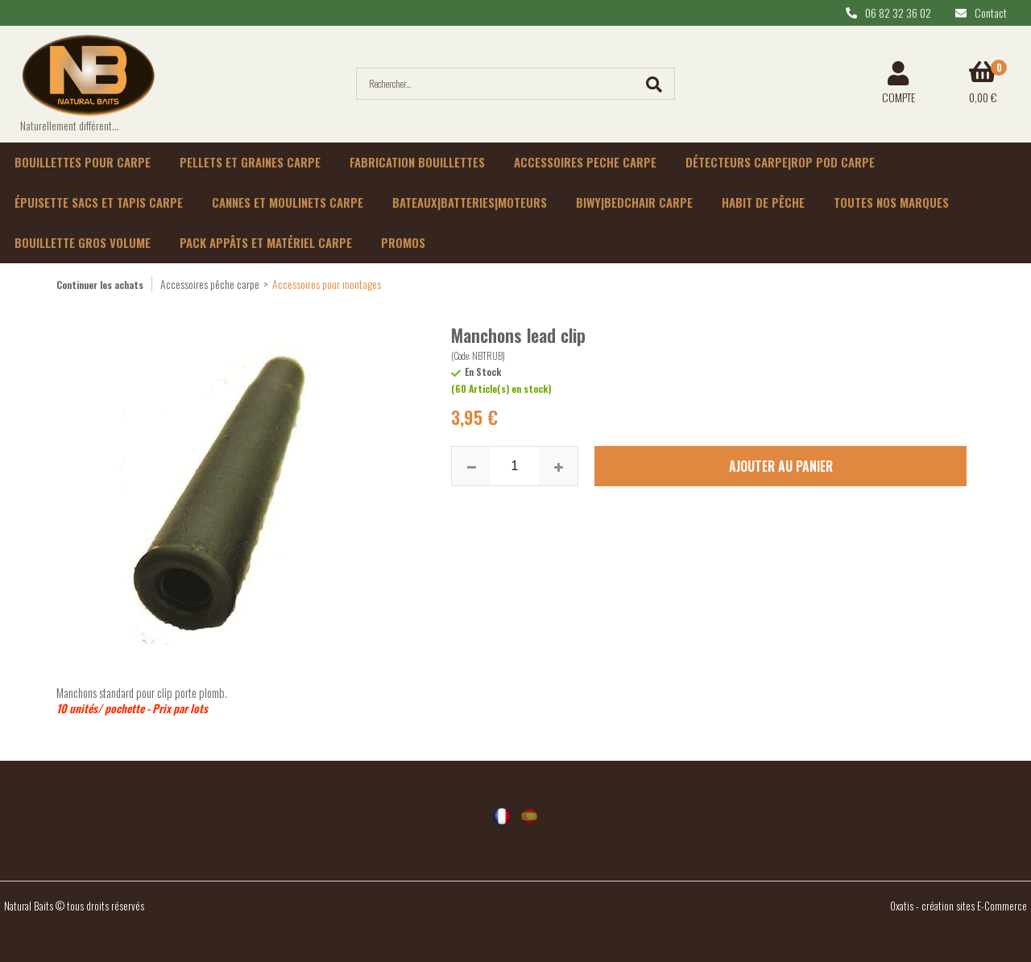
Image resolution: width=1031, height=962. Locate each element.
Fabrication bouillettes (417, 162)
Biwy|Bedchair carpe (634, 202)
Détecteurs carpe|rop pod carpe (780, 162)
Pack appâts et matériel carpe (266, 242)
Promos (403, 242)
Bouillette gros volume (82, 242)
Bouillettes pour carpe (82, 162)
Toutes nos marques (891, 202)
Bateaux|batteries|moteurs (469, 202)
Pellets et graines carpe (250, 162)
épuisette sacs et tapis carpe (98, 202)
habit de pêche (763, 202)
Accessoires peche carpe (585, 162)
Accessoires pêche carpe (209, 283)
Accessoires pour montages (326, 283)
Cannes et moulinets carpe (287, 202)
